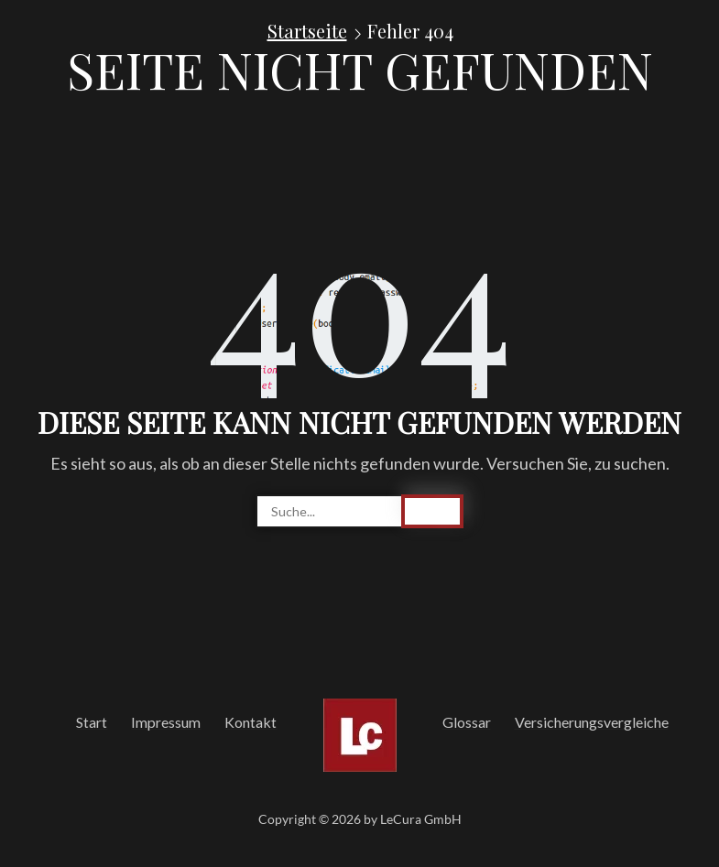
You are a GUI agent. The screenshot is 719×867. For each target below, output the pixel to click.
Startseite (307, 31)
